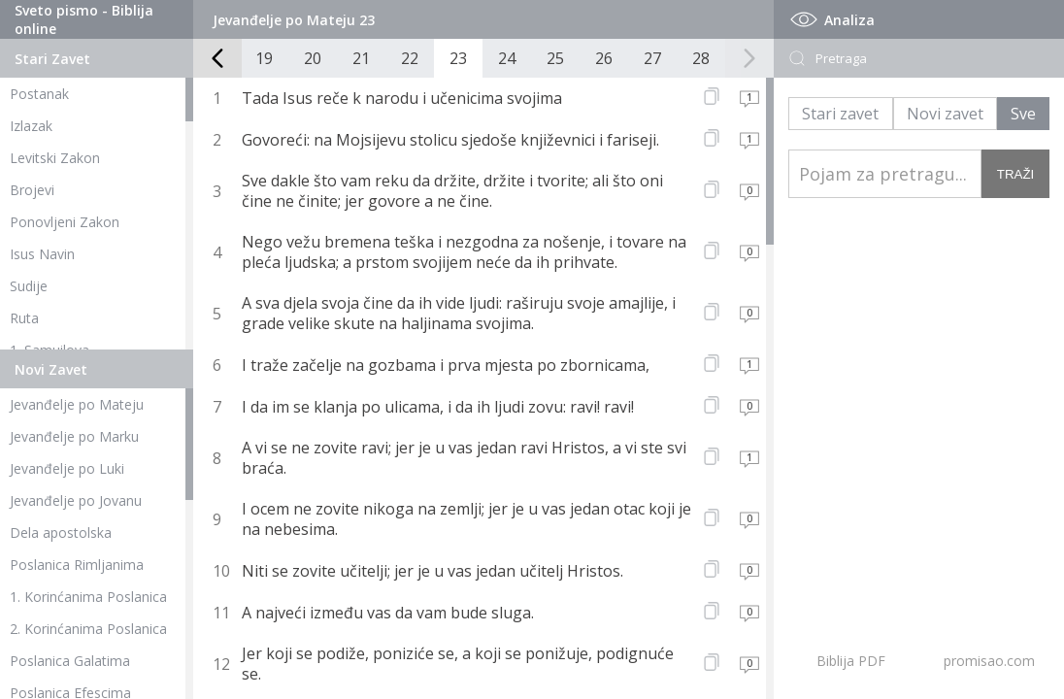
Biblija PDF (850, 660)
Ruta (24, 318)
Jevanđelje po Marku (74, 436)
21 (361, 58)
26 (604, 58)
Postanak (39, 93)
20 (312, 58)
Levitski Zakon (55, 158)
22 (409, 58)
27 (652, 58)
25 (555, 58)
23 (458, 58)
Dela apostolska (61, 532)
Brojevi (32, 190)
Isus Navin (42, 254)
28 (701, 58)
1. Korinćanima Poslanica (88, 596)
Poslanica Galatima (70, 660)
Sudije (29, 286)
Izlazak (31, 125)
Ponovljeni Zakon (64, 222)
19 (264, 58)
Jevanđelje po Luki (67, 468)
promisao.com (989, 660)
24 (506, 58)
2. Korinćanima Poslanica (88, 628)
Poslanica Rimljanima (77, 564)
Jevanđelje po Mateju (77, 404)
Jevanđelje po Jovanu (76, 500)
